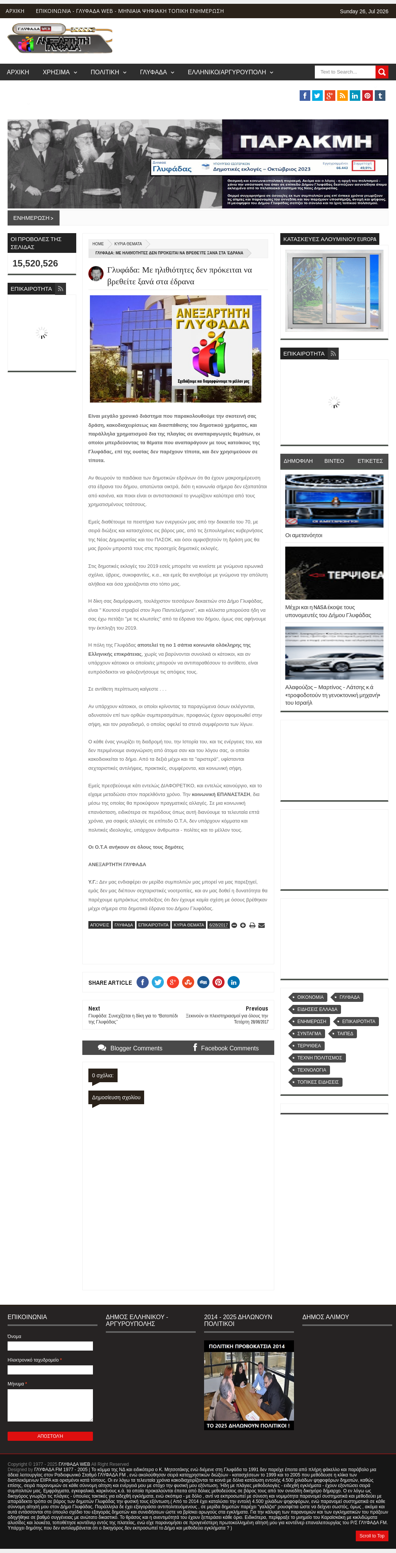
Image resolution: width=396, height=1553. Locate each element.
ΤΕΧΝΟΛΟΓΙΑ (311, 1070)
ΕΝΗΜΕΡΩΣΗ (311, 1021)
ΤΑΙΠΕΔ (345, 1033)
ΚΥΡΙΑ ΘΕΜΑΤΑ (128, 244)
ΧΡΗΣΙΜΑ (56, 72)
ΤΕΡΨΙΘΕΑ (309, 1045)
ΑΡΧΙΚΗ (15, 10)
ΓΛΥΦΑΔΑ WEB (74, 1464)
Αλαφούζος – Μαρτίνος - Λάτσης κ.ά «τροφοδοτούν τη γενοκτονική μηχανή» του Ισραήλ (333, 695)
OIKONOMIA (310, 997)
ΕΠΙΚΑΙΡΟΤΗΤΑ (153, 925)
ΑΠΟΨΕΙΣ (99, 925)
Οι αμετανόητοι (303, 535)
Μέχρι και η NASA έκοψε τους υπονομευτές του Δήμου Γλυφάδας (328, 611)
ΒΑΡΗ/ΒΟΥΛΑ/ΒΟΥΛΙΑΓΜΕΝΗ (328, 87)
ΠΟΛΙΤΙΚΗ (105, 72)
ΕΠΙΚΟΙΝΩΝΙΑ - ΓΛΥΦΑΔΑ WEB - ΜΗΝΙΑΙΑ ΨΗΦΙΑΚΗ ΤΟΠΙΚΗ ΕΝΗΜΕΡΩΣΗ (130, 10)
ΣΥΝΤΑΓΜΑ (309, 1033)
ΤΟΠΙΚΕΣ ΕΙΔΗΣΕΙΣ (318, 1082)
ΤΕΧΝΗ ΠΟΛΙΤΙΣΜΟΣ (319, 1058)
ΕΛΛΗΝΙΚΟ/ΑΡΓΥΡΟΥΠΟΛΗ (227, 72)
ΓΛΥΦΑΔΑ (153, 72)
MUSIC (15, 103)
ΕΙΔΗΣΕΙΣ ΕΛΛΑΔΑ (317, 1009)
